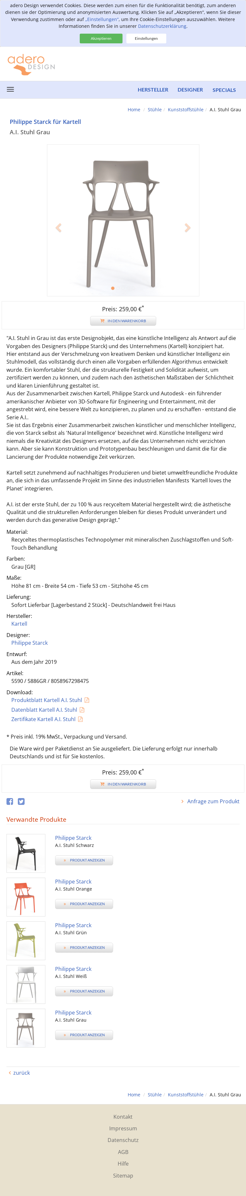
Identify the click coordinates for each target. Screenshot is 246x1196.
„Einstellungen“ (102, 19)
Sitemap (123, 1175)
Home (134, 109)
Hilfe (123, 1163)
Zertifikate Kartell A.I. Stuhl (43, 719)
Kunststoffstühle (186, 109)
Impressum (123, 1128)
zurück (21, 1072)
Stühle (155, 109)
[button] (58, 258)
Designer (190, 90)
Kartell (19, 623)
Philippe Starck (29, 642)
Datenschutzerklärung (162, 26)
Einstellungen (146, 38)
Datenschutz (123, 1140)
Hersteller (152, 90)
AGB (123, 1152)
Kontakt (123, 1116)
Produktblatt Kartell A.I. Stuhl (46, 700)
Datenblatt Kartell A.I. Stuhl (44, 709)
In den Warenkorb (123, 320)
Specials (224, 90)
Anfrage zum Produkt (213, 801)
